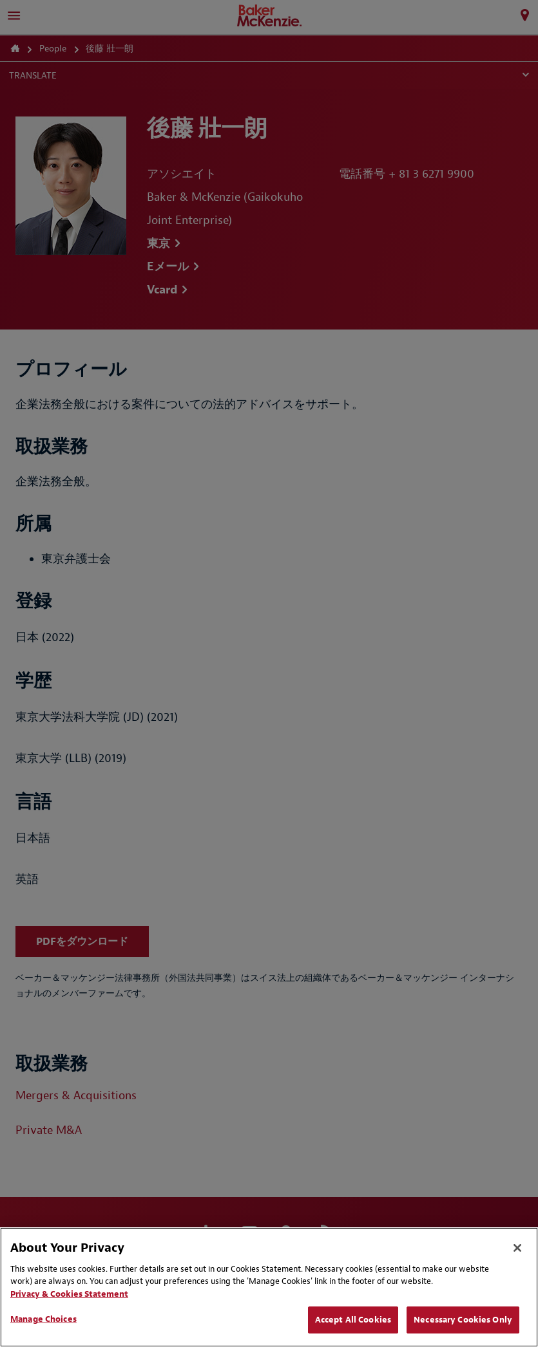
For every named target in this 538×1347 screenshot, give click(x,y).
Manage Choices (43, 1319)
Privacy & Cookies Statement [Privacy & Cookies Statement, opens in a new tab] (69, 1293)
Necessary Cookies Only (463, 1319)
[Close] (517, 1248)
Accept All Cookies (353, 1319)
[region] (269, 1287)
